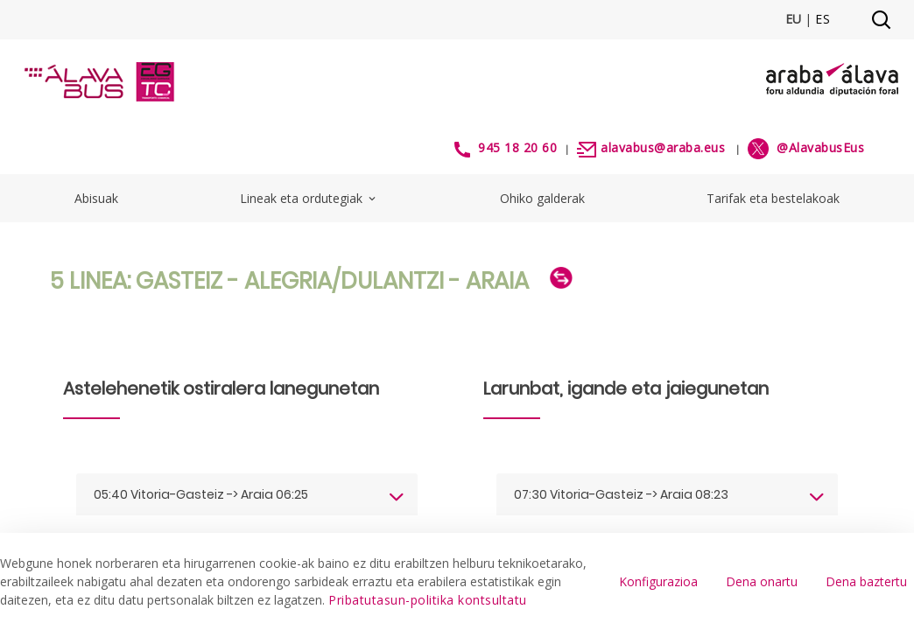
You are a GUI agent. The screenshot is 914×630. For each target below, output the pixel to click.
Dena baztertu (866, 581)
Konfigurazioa (658, 581)
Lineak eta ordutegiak (309, 198)
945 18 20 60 (517, 147)
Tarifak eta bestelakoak (773, 198)
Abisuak (96, 198)
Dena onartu (762, 581)
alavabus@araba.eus (663, 147)
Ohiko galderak (542, 198)
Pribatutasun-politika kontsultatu (427, 600)
